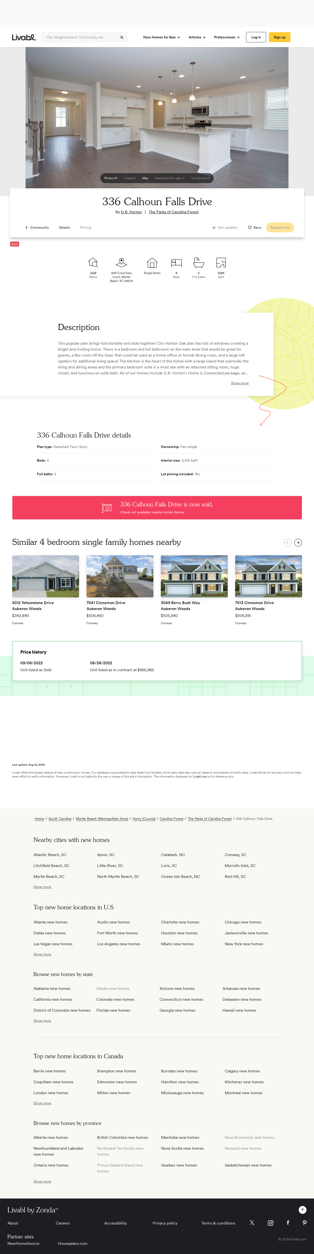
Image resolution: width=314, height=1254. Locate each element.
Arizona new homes (177, 988)
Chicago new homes (243, 922)
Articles (197, 37)
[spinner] (122, 37)
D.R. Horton (131, 212)
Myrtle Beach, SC (48, 876)
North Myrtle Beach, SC (118, 876)
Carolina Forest (171, 819)
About (12, 1223)
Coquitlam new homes (53, 1082)
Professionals (227, 37)
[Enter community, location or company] (84, 37)
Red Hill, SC (235, 876)
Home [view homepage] (39, 819)
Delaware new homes (242, 999)
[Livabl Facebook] (288, 1222)
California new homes (52, 999)
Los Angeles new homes (118, 944)
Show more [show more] (240, 383)
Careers (63, 1223)
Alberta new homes (50, 1137)
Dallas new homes (49, 933)
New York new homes (244, 944)
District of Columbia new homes (61, 1010)
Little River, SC (110, 865)
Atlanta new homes (50, 922)
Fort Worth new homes (117, 933)
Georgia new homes (177, 1010)
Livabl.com (200, 776)
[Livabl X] (252, 1222)
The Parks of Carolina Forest (174, 212)
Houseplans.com (72, 1243)
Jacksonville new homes (246, 933)
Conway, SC (235, 854)
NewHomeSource (23, 1243)
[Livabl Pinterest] (305, 1222)
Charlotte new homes (180, 922)
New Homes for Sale (162, 37)
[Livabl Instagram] (270, 1223)
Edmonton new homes (117, 1082)
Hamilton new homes (180, 1082)
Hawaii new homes (239, 1010)
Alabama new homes (51, 988)
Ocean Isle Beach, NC (180, 876)
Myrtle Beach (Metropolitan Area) (102, 819)
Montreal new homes (243, 1092)
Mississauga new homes (182, 1092)
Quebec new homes (179, 1165)
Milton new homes (113, 1092)
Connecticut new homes (181, 999)
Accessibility (115, 1223)
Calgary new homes (242, 1071)
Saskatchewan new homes (248, 1165)
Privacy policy (165, 1223)
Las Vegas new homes (52, 944)
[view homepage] (24, 37)
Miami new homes (177, 944)
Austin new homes (113, 922)
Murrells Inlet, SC (240, 865)
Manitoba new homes (180, 1137)
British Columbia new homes (122, 1137)
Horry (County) (144, 819)
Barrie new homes (49, 1071)
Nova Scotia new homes (182, 1148)
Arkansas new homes (241, 988)
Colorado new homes (115, 999)
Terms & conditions (218, 1223)
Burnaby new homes (179, 1071)
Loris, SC (169, 865)
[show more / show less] (42, 887)
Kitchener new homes (244, 1082)
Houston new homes (179, 933)
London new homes (50, 1092)
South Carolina (60, 819)
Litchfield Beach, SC (51, 865)
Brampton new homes (116, 1071)
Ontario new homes (50, 1165)
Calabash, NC (173, 854)
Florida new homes (113, 1010)
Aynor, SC (105, 854)
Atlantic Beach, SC (49, 854)
